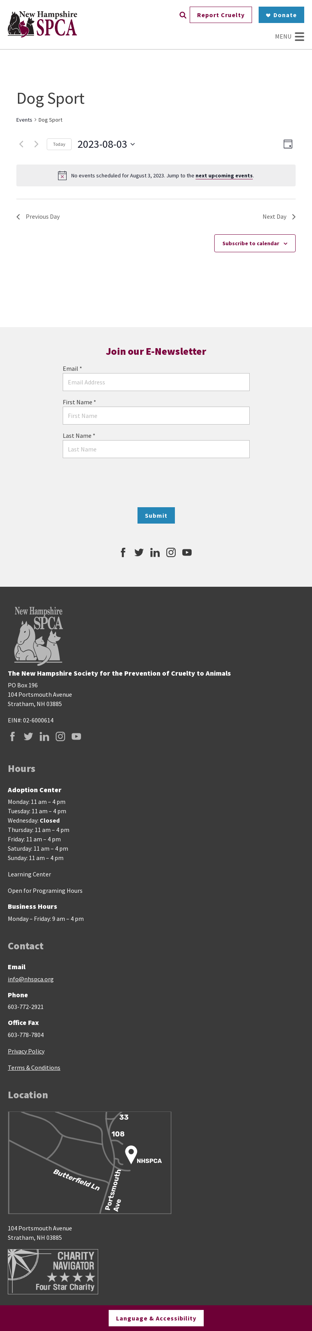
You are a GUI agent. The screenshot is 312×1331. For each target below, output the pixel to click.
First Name (79, 402)
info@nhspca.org (31, 979)
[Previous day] (21, 144)
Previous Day (38, 216)
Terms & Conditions (34, 1067)
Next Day (279, 216)
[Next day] (36, 144)
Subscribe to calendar (250, 243)
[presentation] (156, 482)
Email (72, 368)
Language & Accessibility (156, 1318)
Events (24, 119)
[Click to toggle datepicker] (106, 144)
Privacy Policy (26, 1051)
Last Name (79, 435)
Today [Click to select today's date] (59, 144)
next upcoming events (224, 175)
